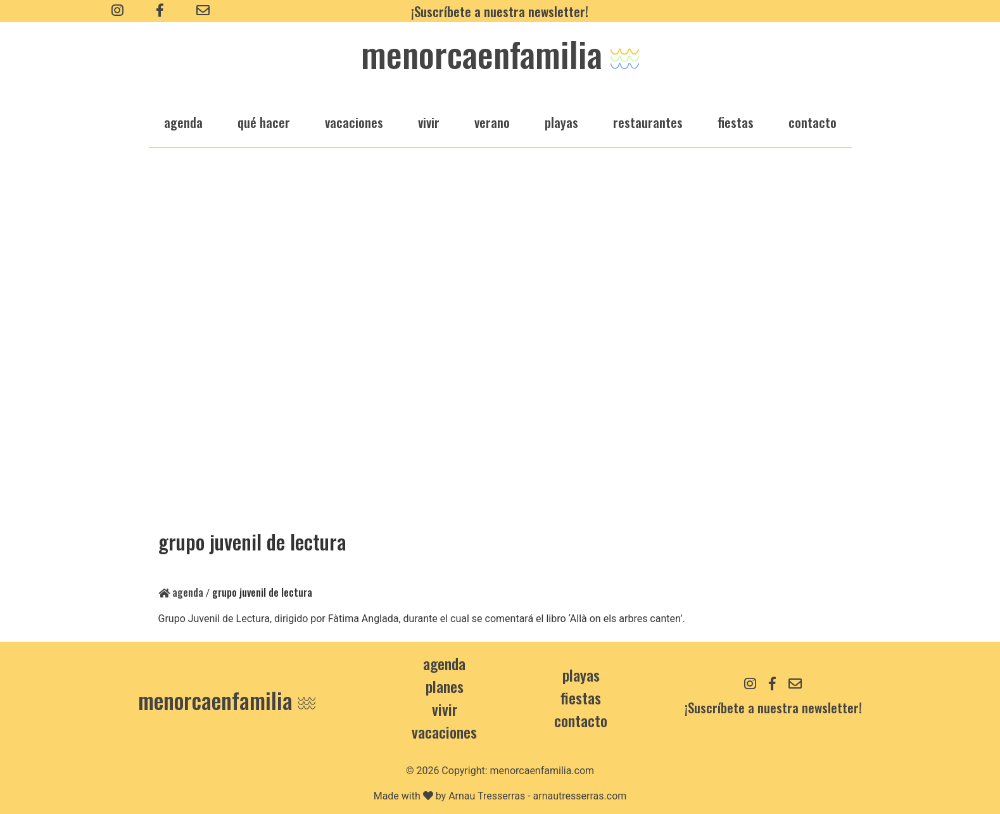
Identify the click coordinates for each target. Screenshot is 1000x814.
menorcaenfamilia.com (542, 771)
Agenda (180, 592)
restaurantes (648, 122)
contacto (580, 720)
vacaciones (354, 122)
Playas (581, 674)
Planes (445, 686)
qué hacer (263, 122)
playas (561, 122)
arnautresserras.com (580, 796)
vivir (429, 122)
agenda (183, 122)
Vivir (444, 708)
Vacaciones (444, 731)
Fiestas (580, 697)
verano (492, 122)
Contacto (812, 122)
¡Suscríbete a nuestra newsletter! (499, 11)
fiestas (736, 122)
